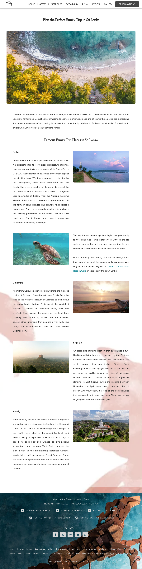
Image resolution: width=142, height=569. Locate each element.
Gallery (108, 4)
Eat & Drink (72, 4)
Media (20, 553)
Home (11, 549)
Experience (56, 4)
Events (96, 4)
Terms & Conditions (105, 553)
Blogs (12, 553)
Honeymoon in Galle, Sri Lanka (66, 553)
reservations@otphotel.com (38, 510)
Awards (129, 549)
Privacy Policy (32, 553)
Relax (85, 4)
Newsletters (87, 553)
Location (45, 553)
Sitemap (48, 561)
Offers (42, 4)
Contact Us (91, 549)
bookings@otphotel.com (72, 510)
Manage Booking (124, 553)
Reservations (127, 4)
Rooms (31, 4)
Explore (102, 549)
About (120, 549)
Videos (112, 549)
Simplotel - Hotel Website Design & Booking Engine (76, 561)
